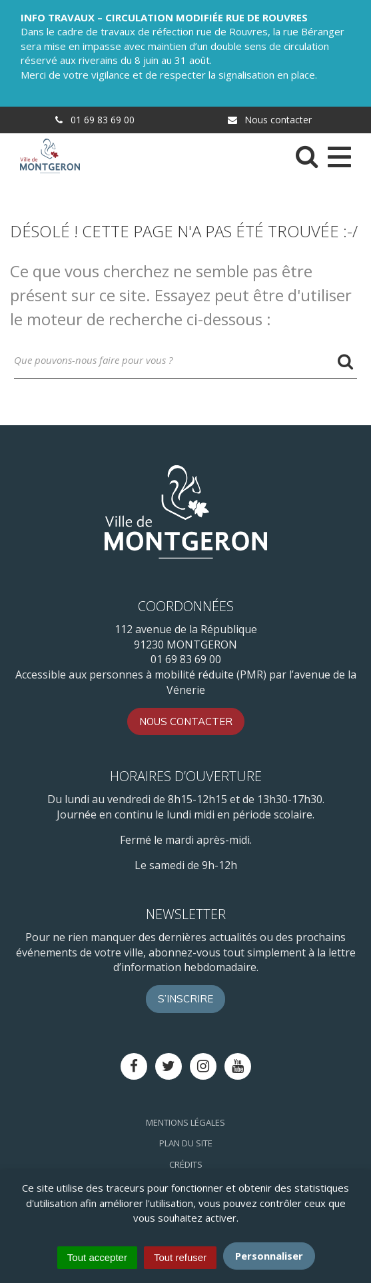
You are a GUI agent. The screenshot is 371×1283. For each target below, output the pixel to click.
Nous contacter (269, 119)
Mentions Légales (185, 1122)
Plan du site (185, 1143)
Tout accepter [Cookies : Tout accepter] (97, 1257)
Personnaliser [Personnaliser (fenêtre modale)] (269, 1255)
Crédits (185, 1164)
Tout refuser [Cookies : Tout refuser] (180, 1257)
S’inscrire (185, 998)
